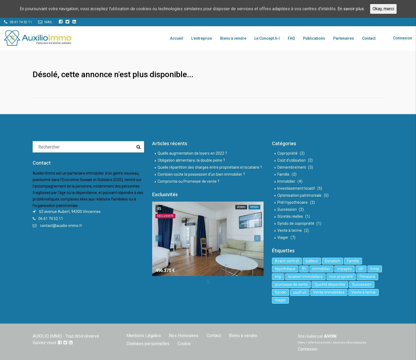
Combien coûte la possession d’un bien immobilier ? (201, 174)
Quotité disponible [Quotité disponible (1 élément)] (330, 284)
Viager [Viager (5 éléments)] (280, 300)
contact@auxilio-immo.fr (61, 225)
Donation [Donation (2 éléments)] (332, 261)
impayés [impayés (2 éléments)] (344, 269)
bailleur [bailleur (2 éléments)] (312, 261)
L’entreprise (201, 38)
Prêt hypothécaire (292, 202)
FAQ (291, 38)
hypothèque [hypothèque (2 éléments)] (285, 269)
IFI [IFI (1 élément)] (304, 269)
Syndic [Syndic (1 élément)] (280, 292)
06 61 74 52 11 (50, 218)
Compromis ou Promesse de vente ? (188, 181)
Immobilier (286, 181)
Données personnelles (148, 343)
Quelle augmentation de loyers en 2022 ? (192, 153)
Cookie (184, 343)
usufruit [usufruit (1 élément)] (299, 292)
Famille (283, 174)
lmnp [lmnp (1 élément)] (374, 269)
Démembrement (291, 167)
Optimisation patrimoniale (299, 195)
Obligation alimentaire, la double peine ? (191, 160)
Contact (369, 38)
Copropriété (287, 153)
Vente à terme (289, 230)
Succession (287, 209)
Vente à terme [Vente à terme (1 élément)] (363, 292)
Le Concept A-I (267, 38)
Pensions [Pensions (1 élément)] (367, 276)
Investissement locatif (296, 188)
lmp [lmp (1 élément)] (278, 276)
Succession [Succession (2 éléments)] (361, 284)
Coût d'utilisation (291, 160)
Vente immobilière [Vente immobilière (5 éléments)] (329, 292)
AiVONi (330, 336)
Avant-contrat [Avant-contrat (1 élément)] (287, 261)
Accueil (176, 38)
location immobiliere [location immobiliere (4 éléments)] (305, 276)
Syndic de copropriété (295, 223)
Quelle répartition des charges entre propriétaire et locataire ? (210, 167)
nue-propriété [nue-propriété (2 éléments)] (341, 276)
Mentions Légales (144, 335)
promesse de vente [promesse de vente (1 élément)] (291, 284)
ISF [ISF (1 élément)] (361, 269)
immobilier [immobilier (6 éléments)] (321, 269)
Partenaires (343, 38)
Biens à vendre (233, 38)
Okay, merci (383, 8)
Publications (314, 38)
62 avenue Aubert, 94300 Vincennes (70, 211)
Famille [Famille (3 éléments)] (353, 261)
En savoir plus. (351, 8)
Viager (282, 237)
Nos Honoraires (184, 335)
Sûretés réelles (290, 216)
